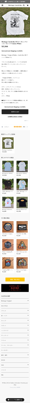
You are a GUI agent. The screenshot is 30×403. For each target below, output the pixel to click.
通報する (26, 120)
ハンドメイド (4, 330)
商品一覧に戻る (15, 279)
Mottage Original (6, 301)
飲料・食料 (4, 355)
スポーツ (3, 325)
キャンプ (3, 320)
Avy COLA (4, 306)
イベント (3, 370)
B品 (2, 375)
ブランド (3, 311)
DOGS (3, 360)
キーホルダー (4, 350)
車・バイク (4, 315)
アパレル (3, 340)
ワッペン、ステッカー (7, 345)
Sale (2, 365)
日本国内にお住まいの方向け (15, 116)
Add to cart (15, 112)
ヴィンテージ (4, 335)
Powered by (15, 387)
